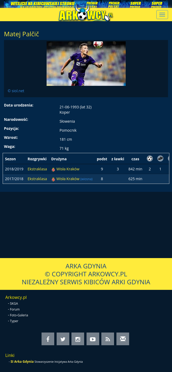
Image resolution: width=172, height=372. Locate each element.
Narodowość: (16, 119)
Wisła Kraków (67, 168)
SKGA (14, 303)
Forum (15, 309)
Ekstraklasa (37, 168)
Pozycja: (11, 128)
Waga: (9, 146)
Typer (14, 321)
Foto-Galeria (19, 315)
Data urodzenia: (18, 105)
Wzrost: (11, 137)
